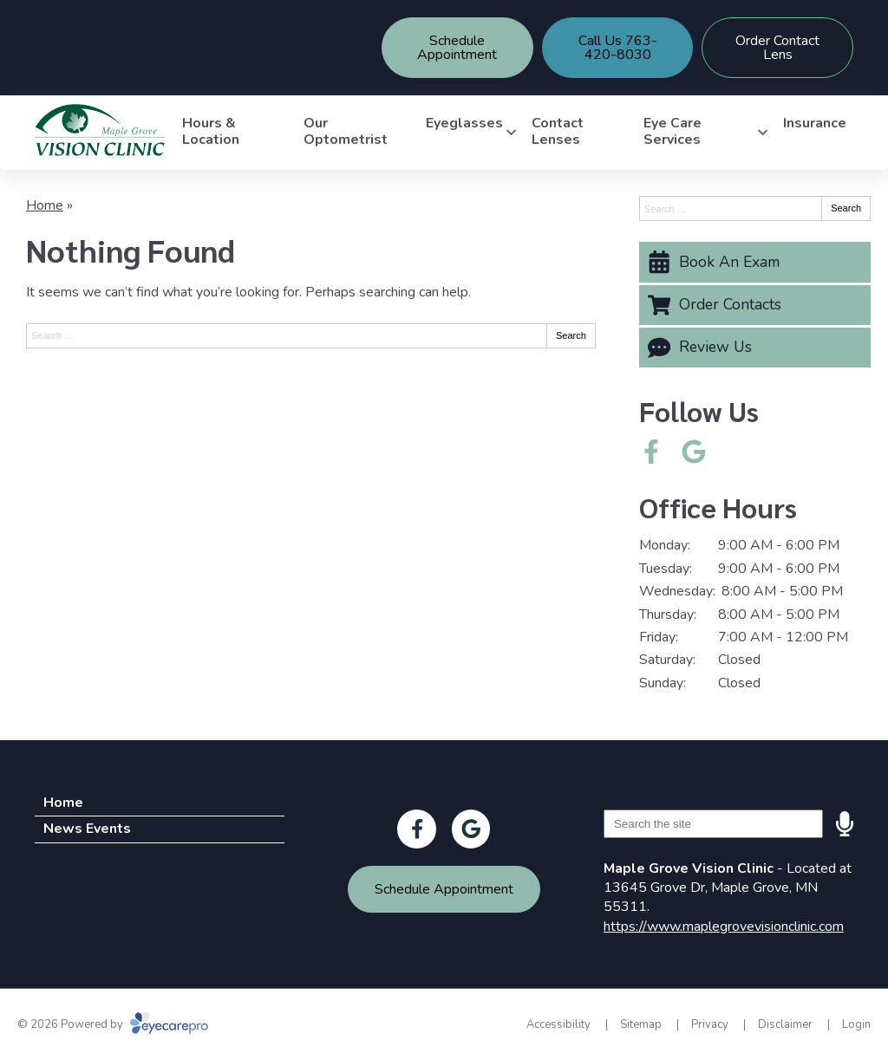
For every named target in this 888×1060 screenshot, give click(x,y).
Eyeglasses (464, 123)
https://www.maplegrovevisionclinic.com (724, 926)
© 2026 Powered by (112, 1024)
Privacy (709, 1024)
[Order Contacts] (755, 305)
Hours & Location (210, 131)
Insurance (814, 123)
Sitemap (641, 1024)
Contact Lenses (558, 131)
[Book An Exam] (755, 262)
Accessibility (558, 1024)
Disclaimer (785, 1024)
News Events (87, 828)
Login (856, 1024)
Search (571, 335)
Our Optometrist (346, 131)
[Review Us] (755, 347)
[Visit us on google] (694, 451)
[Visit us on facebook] (651, 451)
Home (44, 205)
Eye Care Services (672, 131)
